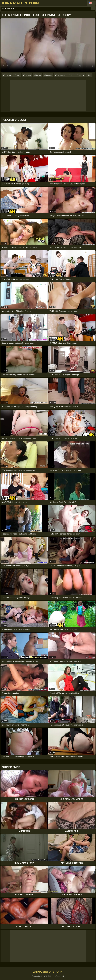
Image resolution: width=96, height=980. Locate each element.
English (91, 3)
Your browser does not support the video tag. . (48, 45)
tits (72, 75)
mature (8, 75)
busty (38, 75)
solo (18, 75)
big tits (28, 75)
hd (90, 75)
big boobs (61, 75)
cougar (49, 75)
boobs (81, 75)
